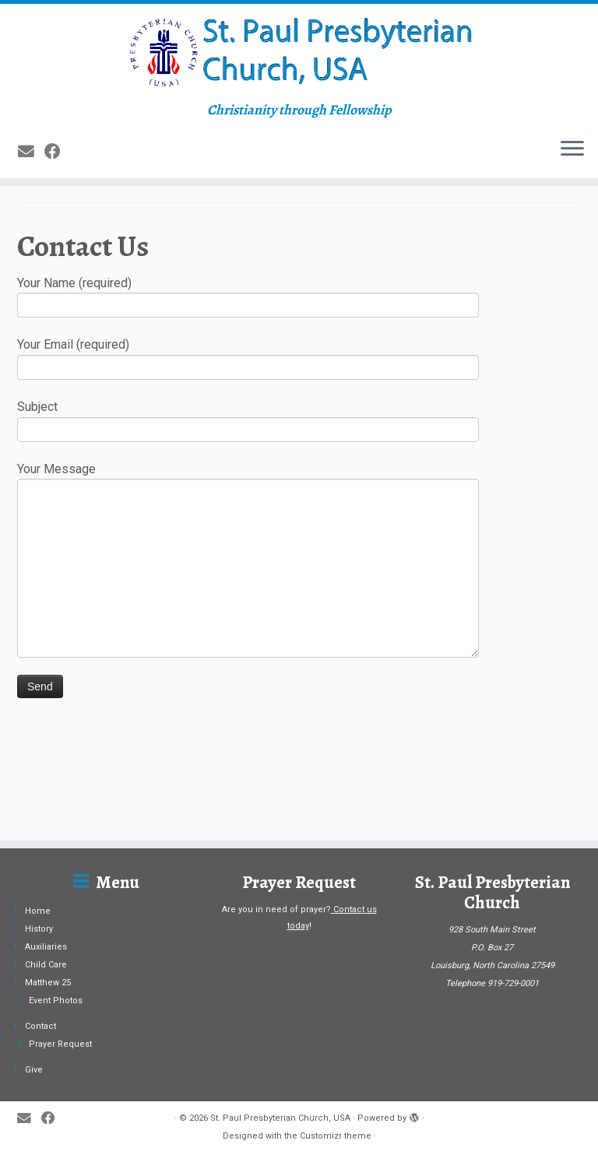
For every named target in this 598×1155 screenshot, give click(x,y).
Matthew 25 (48, 983)
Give (34, 1070)
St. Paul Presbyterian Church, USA (280, 1118)
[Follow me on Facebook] (57, 210)
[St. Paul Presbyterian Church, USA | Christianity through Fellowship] (299, 82)
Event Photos (56, 1000)
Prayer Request (60, 1044)
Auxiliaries (46, 947)
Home (38, 911)
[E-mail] (31, 210)
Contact (40, 1026)
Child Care (46, 965)
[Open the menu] (572, 208)
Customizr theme (335, 1136)
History (39, 929)
